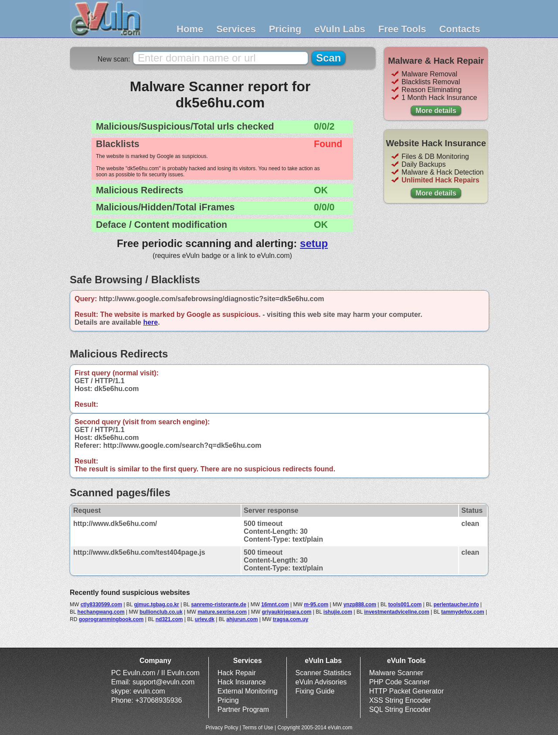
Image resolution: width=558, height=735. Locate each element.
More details (435, 110)
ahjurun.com (242, 619)
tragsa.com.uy (290, 619)
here (150, 322)
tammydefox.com (462, 612)
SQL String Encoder (400, 709)
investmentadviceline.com (396, 612)
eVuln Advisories (321, 682)
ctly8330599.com (101, 604)
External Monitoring (248, 691)
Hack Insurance (242, 682)
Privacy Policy (222, 728)
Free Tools (402, 29)
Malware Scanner (396, 673)
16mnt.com (275, 604)
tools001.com (405, 604)
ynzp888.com (360, 604)
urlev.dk (204, 619)
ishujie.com (337, 612)
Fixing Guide (315, 691)
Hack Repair (237, 673)
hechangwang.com (101, 612)
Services (236, 29)
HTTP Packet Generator (406, 691)
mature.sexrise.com (222, 612)
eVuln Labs (339, 29)
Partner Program (243, 709)
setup (314, 243)
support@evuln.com (164, 682)
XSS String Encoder (400, 700)
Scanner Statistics (323, 673)
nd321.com (169, 619)
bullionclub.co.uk (161, 612)
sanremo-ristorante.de (218, 604)
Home (190, 29)
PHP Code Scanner (399, 682)
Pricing (285, 29)
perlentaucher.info (456, 604)
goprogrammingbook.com (111, 619)
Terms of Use (257, 728)
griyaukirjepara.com (286, 612)
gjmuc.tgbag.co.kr (156, 604)
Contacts (459, 29)
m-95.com (316, 604)
